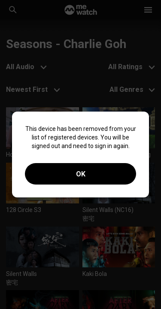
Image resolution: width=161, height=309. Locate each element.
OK (80, 174)
